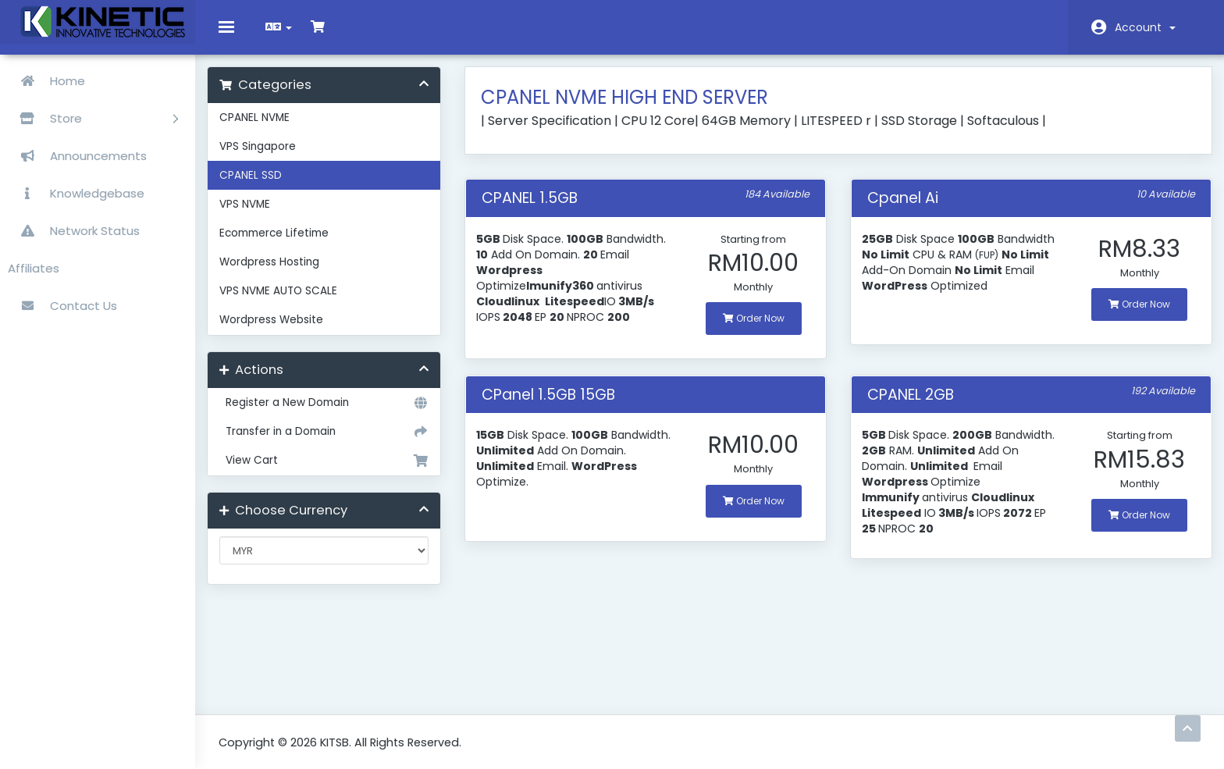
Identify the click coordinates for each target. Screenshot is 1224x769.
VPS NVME (256, 215)
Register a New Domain (332, 414)
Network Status (74, 231)
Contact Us (62, 305)
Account (1145, 27)
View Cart (332, 472)
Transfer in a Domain (332, 443)
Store (93, 118)
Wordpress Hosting (281, 273)
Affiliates (33, 268)
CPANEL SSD (262, 187)
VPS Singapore (269, 158)
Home (46, 81)
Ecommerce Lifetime (285, 244)
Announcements (77, 156)
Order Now (752, 329)
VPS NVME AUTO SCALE (290, 302)
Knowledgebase (76, 193)
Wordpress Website (283, 331)
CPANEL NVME (266, 129)
